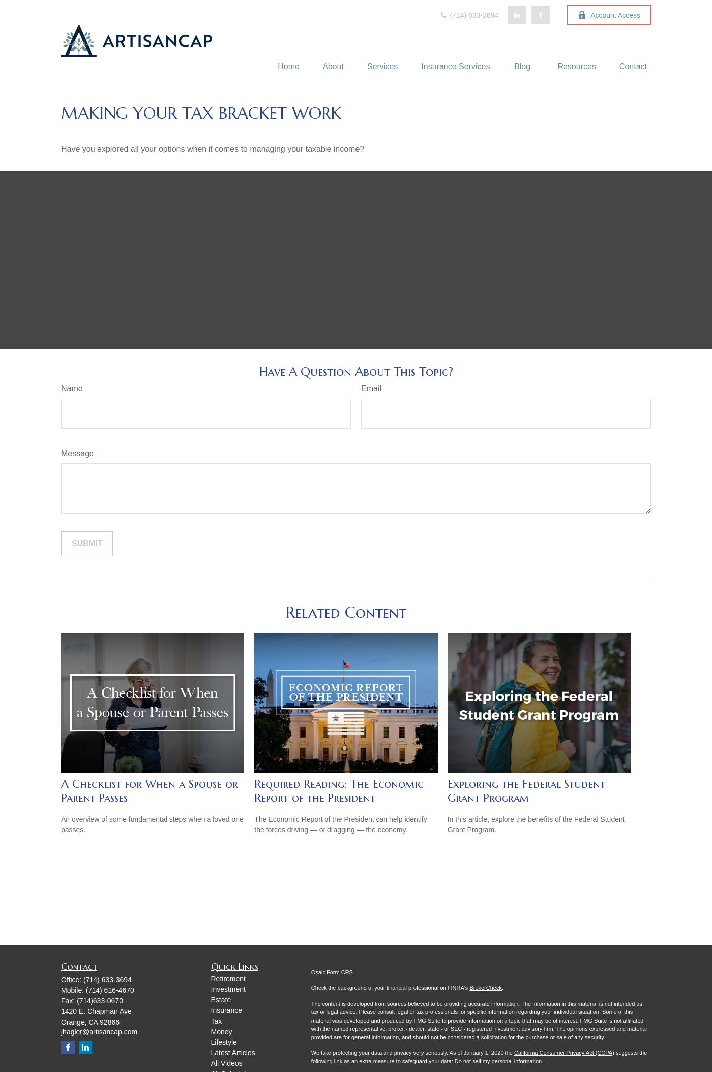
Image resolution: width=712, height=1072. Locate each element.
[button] (289, 66)
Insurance (226, 1010)
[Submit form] (87, 543)
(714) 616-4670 (110, 990)
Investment (228, 989)
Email (371, 388)
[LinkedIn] (517, 15)
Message (77, 453)
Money (221, 1032)
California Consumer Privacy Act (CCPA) (564, 1053)
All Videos (227, 1063)
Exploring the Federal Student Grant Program (526, 791)
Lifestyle (224, 1042)
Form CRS (340, 972)
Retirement (228, 979)
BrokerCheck (485, 988)
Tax (216, 1021)
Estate (221, 1000)
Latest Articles (233, 1053)
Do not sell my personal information (498, 1061)
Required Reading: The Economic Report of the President (339, 791)
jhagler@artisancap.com (99, 1032)
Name (72, 388)
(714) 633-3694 (469, 15)
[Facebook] (540, 15)
